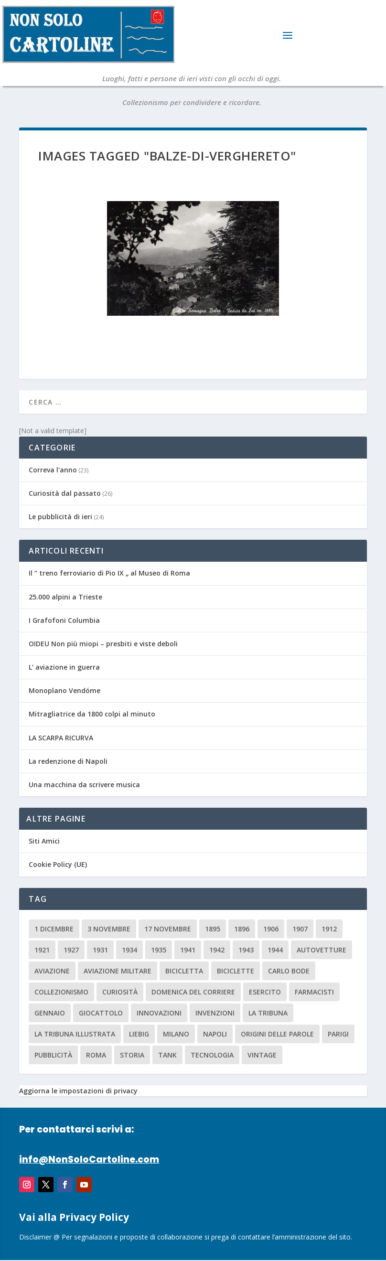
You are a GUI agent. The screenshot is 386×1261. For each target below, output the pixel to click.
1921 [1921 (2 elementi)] (42, 949)
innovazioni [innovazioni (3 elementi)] (159, 1012)
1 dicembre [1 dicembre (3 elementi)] (54, 928)
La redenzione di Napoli (68, 761)
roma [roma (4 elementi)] (96, 1054)
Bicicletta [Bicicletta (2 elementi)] (184, 970)
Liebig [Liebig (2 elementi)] (139, 1033)
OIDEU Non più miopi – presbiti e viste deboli (103, 643)
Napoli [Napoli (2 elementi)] (215, 1033)
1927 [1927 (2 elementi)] (71, 949)
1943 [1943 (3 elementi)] (246, 949)
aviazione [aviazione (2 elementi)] (52, 970)
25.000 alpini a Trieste (65, 596)
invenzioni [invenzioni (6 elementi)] (215, 1012)
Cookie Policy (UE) (58, 864)
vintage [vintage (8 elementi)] (262, 1054)
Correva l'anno (53, 469)
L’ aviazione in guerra (64, 667)
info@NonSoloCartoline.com (89, 1159)
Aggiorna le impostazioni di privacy (78, 1090)
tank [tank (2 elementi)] (167, 1054)
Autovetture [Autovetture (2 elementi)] (321, 949)
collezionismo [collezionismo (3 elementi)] (61, 991)
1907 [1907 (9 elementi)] (300, 928)
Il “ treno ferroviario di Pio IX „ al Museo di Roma (109, 572)
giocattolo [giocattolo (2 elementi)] (101, 1012)
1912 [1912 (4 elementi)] (329, 928)
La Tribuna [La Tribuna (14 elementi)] (268, 1012)
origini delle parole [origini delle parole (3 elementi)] (277, 1033)
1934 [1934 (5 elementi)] (129, 949)
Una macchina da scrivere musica (84, 784)
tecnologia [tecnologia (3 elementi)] (212, 1054)
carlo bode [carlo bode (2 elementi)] (289, 970)
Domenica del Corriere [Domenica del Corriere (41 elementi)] (193, 991)
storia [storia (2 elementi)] (132, 1054)
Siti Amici (44, 840)
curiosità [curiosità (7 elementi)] (120, 991)
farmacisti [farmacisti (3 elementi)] (314, 991)
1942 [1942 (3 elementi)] (217, 949)
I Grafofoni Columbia (64, 620)
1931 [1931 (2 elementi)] (100, 949)
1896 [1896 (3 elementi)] (241, 928)
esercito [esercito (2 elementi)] (265, 991)
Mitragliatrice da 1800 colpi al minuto (92, 713)
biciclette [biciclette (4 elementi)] (235, 970)
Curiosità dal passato (65, 493)
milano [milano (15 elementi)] (176, 1033)
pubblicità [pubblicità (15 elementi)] (53, 1054)
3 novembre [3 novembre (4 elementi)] (108, 928)
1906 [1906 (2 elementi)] (271, 928)
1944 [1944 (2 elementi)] (275, 949)
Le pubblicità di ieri (60, 516)
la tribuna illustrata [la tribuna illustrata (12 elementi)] (74, 1033)
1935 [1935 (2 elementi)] (158, 949)
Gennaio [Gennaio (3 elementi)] (49, 1012)
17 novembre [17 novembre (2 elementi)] (167, 928)
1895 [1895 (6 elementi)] (212, 928)
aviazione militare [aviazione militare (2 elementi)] (117, 970)
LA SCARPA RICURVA (61, 737)
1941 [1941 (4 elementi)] (187, 949)
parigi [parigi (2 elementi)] (338, 1033)
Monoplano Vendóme (64, 690)
